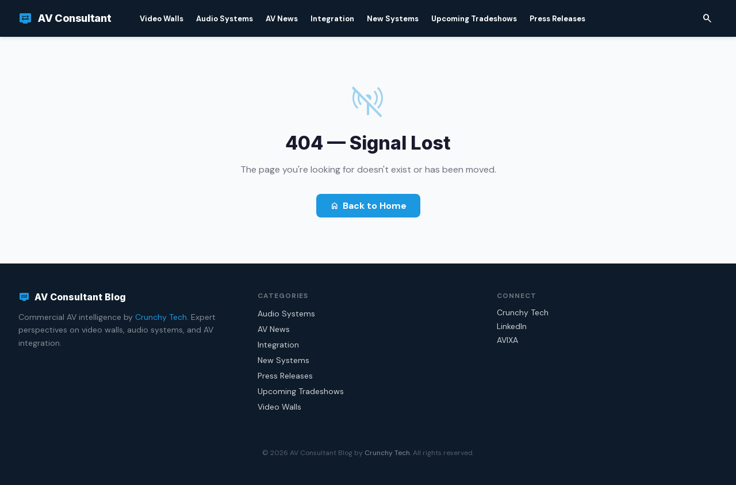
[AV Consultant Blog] (64, 18)
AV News (282, 19)
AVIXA (507, 340)
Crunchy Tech (161, 317)
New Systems (393, 19)
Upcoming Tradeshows (474, 19)
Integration (332, 19)
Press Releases (557, 19)
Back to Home (368, 206)
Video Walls (161, 19)
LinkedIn (512, 326)
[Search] (707, 18)
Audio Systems (224, 19)
